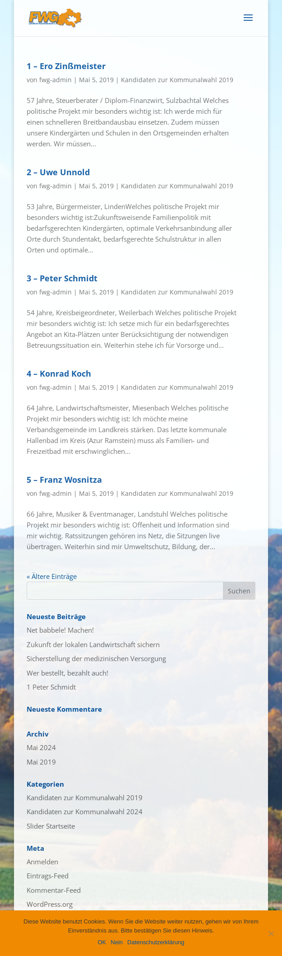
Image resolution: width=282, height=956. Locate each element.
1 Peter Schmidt (51, 686)
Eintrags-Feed (48, 875)
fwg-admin (55, 79)
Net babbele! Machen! (60, 629)
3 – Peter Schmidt (62, 278)
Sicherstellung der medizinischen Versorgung (96, 658)
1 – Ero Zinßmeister (66, 66)
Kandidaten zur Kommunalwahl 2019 (177, 79)
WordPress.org (50, 904)
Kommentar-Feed (54, 890)
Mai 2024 (41, 747)
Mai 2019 (41, 761)
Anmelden (42, 861)
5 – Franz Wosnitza (64, 479)
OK (101, 942)
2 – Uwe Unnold (58, 172)
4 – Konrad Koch (59, 373)
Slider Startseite (51, 825)
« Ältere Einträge (52, 576)
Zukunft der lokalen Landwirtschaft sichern (93, 644)
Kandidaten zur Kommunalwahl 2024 (85, 811)
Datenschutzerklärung (155, 942)
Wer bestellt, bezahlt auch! (67, 672)
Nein (117, 942)
